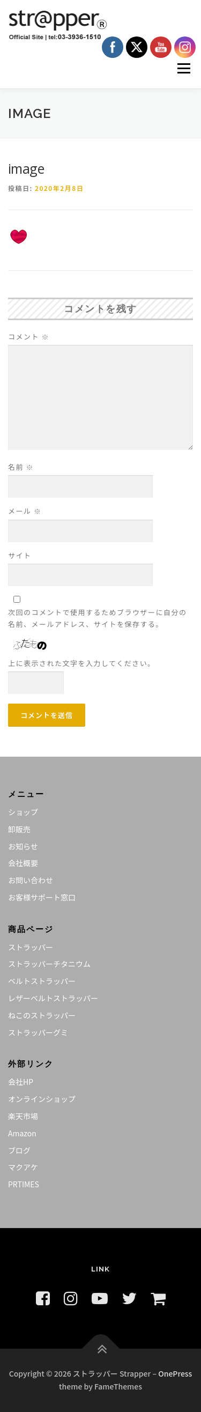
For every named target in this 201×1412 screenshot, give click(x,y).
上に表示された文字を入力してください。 (81, 663)
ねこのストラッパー (42, 1015)
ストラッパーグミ (38, 1032)
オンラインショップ (42, 1098)
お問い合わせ (30, 880)
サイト (20, 555)
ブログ (19, 1150)
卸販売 (19, 829)
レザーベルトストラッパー (53, 998)
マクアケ (23, 1167)
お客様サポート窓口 (42, 897)
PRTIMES (23, 1184)
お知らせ (23, 846)
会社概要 (23, 862)
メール (24, 511)
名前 (21, 467)
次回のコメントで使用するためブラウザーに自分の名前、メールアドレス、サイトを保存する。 (97, 618)
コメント (28, 336)
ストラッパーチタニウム (49, 963)
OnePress (175, 1373)
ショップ (23, 812)
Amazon (22, 1133)
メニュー (183, 68)
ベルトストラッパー (42, 980)
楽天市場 (23, 1116)
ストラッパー (30, 947)
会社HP (20, 1081)
